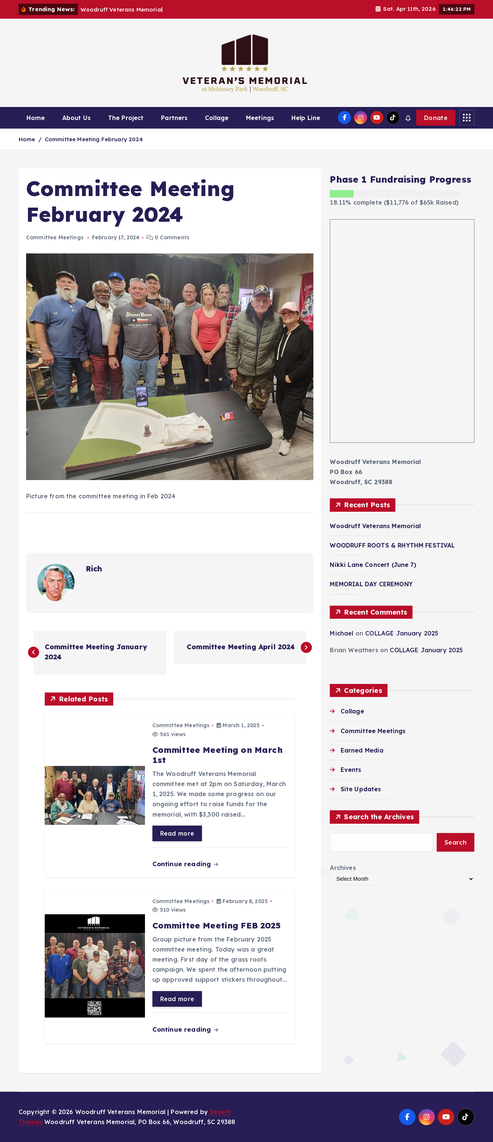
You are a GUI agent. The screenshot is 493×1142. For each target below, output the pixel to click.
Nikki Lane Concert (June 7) (373, 564)
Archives (342, 867)
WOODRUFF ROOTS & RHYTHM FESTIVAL (392, 545)
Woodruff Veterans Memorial (375, 526)
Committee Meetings (54, 237)
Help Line (305, 118)
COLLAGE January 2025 (401, 633)
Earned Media (362, 750)
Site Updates (361, 789)
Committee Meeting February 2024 (94, 139)
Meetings (260, 118)
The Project (126, 118)
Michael (341, 633)
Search (456, 842)
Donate (436, 118)
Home (35, 118)
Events (351, 769)
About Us (76, 118)
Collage (216, 118)
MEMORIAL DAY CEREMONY (371, 584)
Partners (174, 118)
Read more (177, 833)
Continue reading (185, 864)
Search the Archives (379, 817)
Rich (94, 568)
